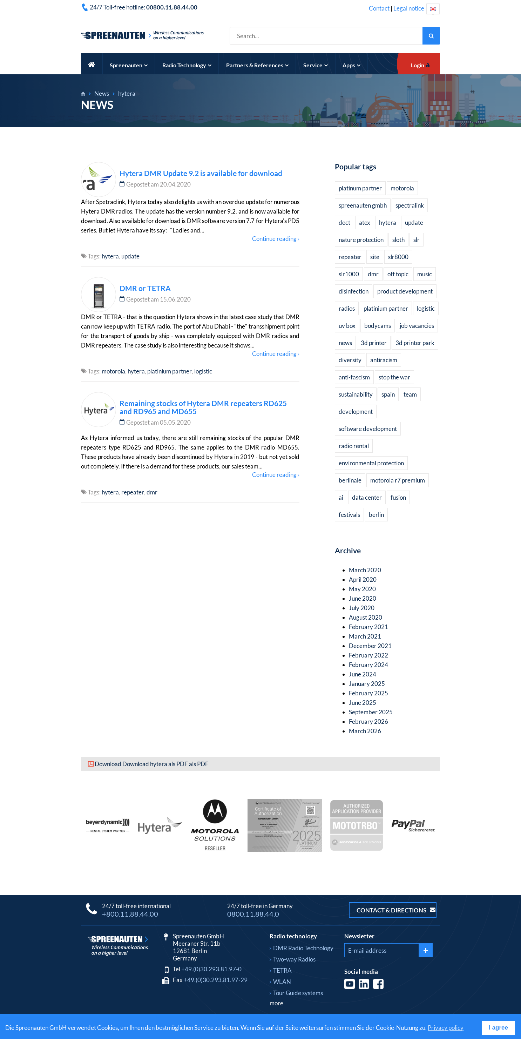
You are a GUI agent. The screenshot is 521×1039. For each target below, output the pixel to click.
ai (341, 497)
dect (344, 222)
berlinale (350, 480)
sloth (398, 239)
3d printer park (414, 342)
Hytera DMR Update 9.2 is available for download (201, 173)
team (410, 394)
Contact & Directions (396, 910)
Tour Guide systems (298, 993)
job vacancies (417, 325)
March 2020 (365, 570)
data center (367, 497)
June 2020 (362, 598)
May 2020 (362, 589)
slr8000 (398, 257)
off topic (397, 274)
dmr (152, 492)
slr (416, 239)
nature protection (361, 239)
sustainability (356, 394)
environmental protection (371, 463)
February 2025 (368, 693)
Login (417, 65)
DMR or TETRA (145, 288)
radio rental (354, 446)
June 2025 (362, 702)
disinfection (353, 291)
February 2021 (368, 626)
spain (388, 394)
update (130, 256)
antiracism (383, 360)
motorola (113, 371)
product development (405, 291)
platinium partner (169, 371)
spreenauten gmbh (363, 205)
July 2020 (361, 608)
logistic (203, 371)
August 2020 (365, 617)
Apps (351, 65)
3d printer (374, 342)
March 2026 (365, 731)
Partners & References (257, 65)
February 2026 (368, 721)
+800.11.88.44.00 (130, 914)
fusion (398, 497)
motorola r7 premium (397, 480)
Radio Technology (186, 65)
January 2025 (367, 683)
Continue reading (274, 238)
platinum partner (360, 188)
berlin (376, 514)
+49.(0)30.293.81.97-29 (216, 980)
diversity (350, 360)
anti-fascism (354, 377)
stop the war (394, 377)
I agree (498, 1027)
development (356, 411)
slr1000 (349, 274)
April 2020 (363, 579)
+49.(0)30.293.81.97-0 (211, 969)
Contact (379, 8)
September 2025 (371, 712)
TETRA (282, 970)
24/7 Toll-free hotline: (143, 7)
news (345, 342)
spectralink (409, 205)
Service (315, 65)
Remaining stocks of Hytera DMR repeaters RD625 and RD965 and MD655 (203, 407)
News (101, 93)
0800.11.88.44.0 (253, 914)
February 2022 (368, 655)
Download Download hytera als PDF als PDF (152, 764)
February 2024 (368, 664)
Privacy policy (446, 1027)
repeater (132, 492)
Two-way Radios (294, 959)
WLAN (282, 981)
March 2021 (365, 636)
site (374, 257)
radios (347, 308)
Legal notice (408, 8)
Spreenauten (129, 65)
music (424, 274)
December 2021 (370, 645)
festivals (349, 514)
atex (364, 222)
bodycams (377, 325)
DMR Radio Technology (303, 948)
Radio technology (293, 936)
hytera (126, 93)
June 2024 (362, 674)
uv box (347, 325)
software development (368, 428)
